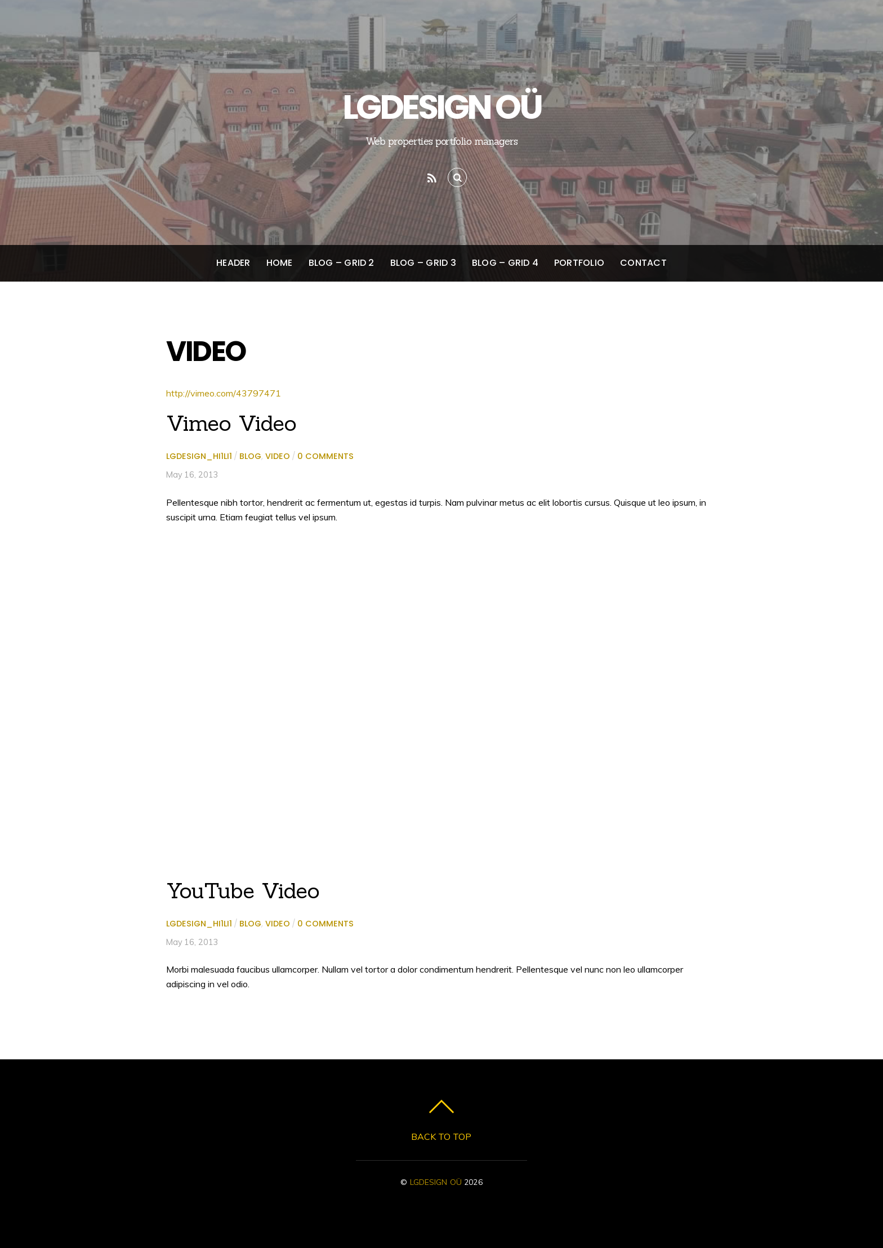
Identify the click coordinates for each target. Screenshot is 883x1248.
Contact (643, 262)
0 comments (325, 456)
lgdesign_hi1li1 (199, 456)
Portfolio (579, 262)
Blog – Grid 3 (423, 262)
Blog (250, 456)
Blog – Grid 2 (341, 262)
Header (233, 262)
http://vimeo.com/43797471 (223, 393)
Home (279, 262)
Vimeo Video (231, 423)
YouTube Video (243, 890)
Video (277, 456)
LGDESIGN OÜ (436, 1182)
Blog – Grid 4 (505, 262)
